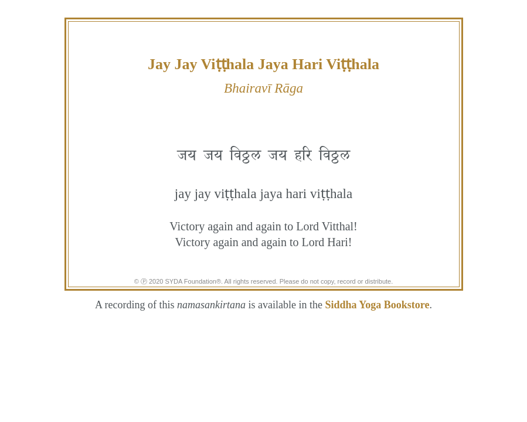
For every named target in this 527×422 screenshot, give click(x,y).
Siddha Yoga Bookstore (377, 305)
